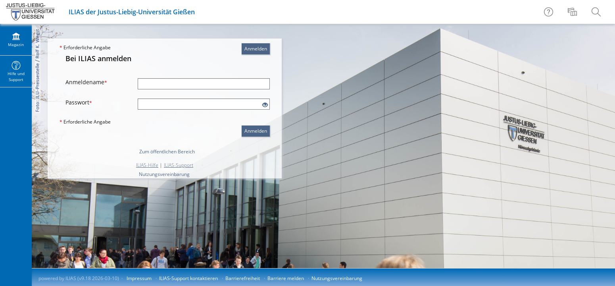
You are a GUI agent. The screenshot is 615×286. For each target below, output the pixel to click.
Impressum (139, 278)
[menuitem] (573, 12)
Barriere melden (285, 278)
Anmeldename (86, 82)
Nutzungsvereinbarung (164, 174)
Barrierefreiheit (242, 278)
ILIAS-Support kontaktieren (188, 278)
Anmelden (255, 48)
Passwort (78, 102)
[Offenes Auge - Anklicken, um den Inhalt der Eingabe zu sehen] (265, 105)
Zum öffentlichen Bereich (167, 151)
